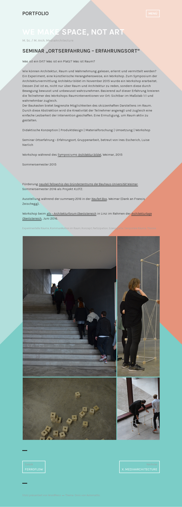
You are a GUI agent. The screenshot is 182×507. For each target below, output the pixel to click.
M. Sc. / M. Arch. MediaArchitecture (47, 40)
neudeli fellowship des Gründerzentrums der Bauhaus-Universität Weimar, (88, 184)
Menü (152, 13)
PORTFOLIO (35, 13)
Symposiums (79, 155)
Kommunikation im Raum (65, 228)
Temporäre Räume (135, 228)
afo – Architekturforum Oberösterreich (71, 213)
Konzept (87, 228)
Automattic (93, 495)
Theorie (151, 228)
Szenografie (116, 228)
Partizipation (100, 228)
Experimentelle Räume (35, 228)
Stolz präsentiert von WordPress (41, 495)
